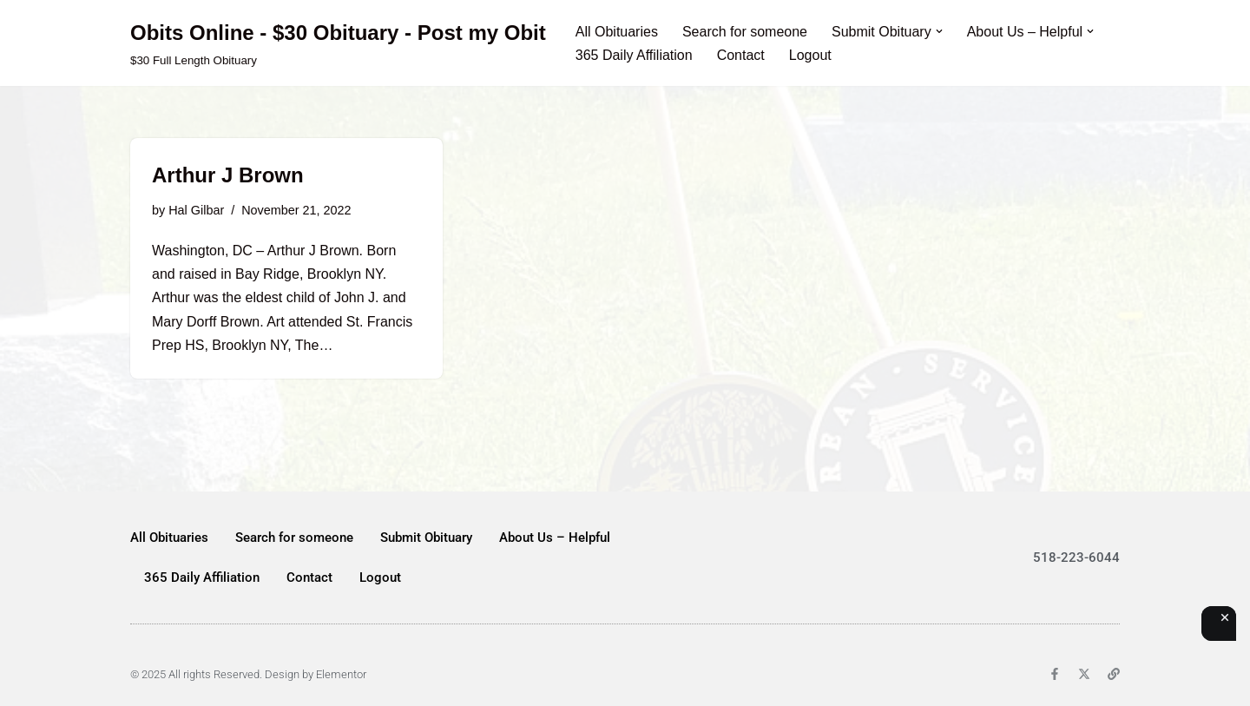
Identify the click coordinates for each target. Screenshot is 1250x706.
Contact (741, 55)
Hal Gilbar (196, 210)
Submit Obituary (426, 537)
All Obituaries (617, 31)
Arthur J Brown (228, 175)
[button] (939, 31)
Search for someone (744, 31)
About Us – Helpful (554, 537)
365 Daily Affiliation (634, 55)
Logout (810, 55)
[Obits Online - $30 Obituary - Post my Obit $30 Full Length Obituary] (338, 43)
